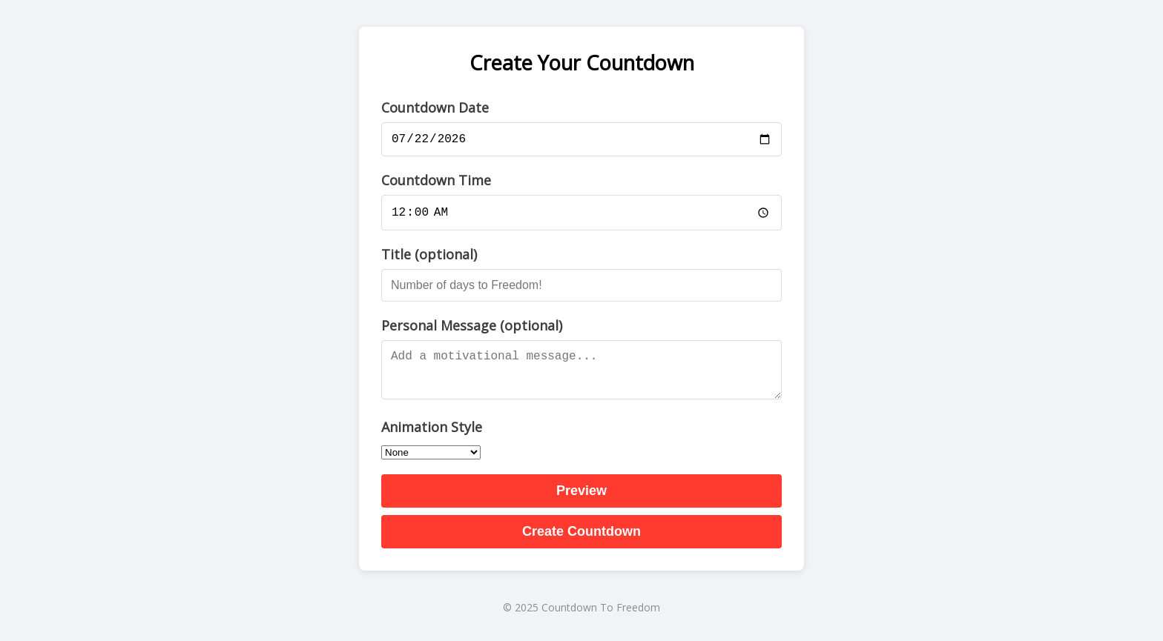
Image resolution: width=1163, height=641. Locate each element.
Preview (581, 492)
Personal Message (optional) (471, 327)
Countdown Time (436, 181)
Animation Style (431, 429)
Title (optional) (429, 256)
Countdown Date (435, 105)
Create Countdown (581, 533)
